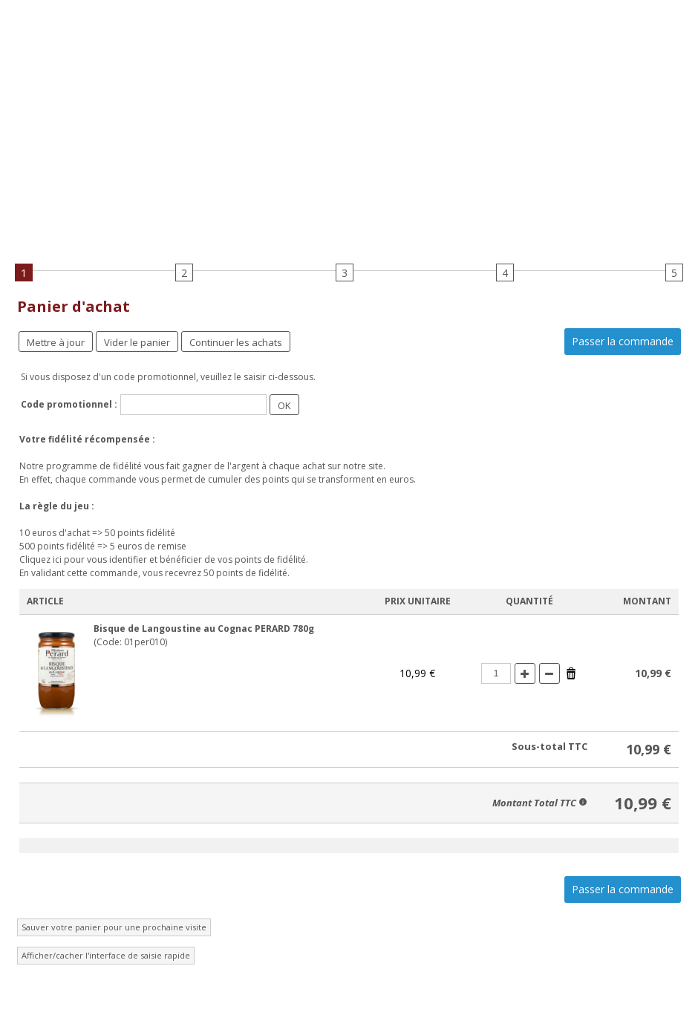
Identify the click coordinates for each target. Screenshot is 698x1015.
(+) (525, 673)
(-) (549, 673)
